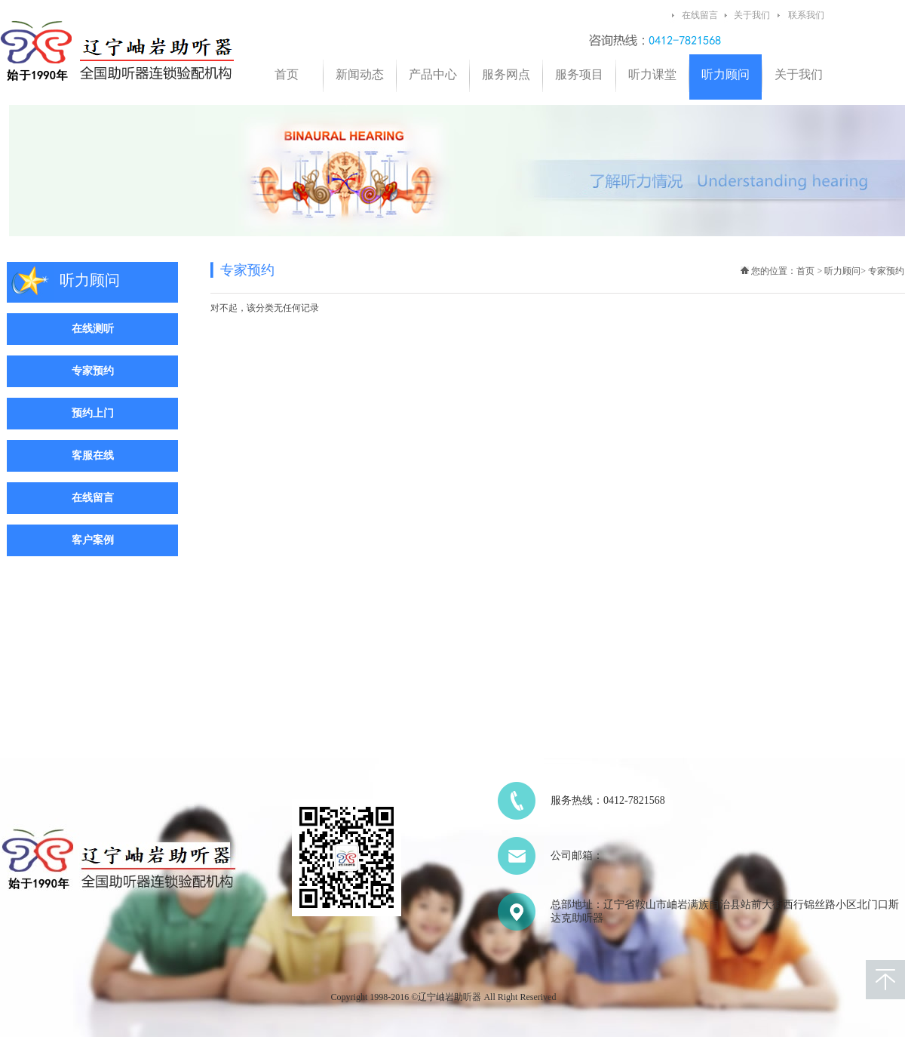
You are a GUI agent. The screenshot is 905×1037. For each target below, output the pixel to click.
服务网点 (506, 74)
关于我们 (752, 15)
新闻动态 (360, 74)
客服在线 (93, 455)
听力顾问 (725, 74)
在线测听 (93, 328)
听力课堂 (652, 74)
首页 (287, 74)
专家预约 (93, 371)
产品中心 (433, 74)
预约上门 (93, 413)
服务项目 (579, 74)
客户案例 (93, 540)
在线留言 (700, 15)
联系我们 (806, 15)
